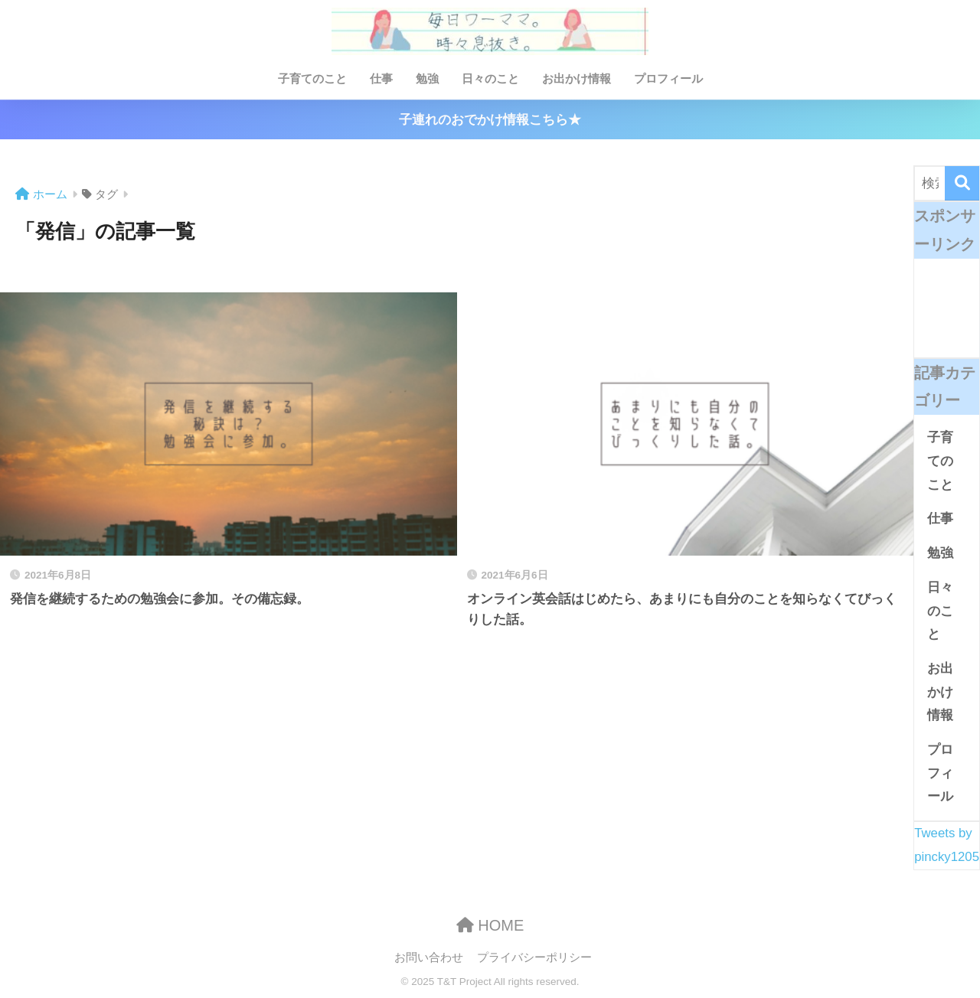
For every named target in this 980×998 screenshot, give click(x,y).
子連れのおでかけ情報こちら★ (490, 120)
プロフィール (668, 78)
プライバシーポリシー (534, 957)
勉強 (427, 78)
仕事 (381, 78)
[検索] (962, 183)
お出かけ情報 (576, 78)
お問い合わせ (428, 957)
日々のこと (490, 78)
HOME (490, 925)
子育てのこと (312, 78)
